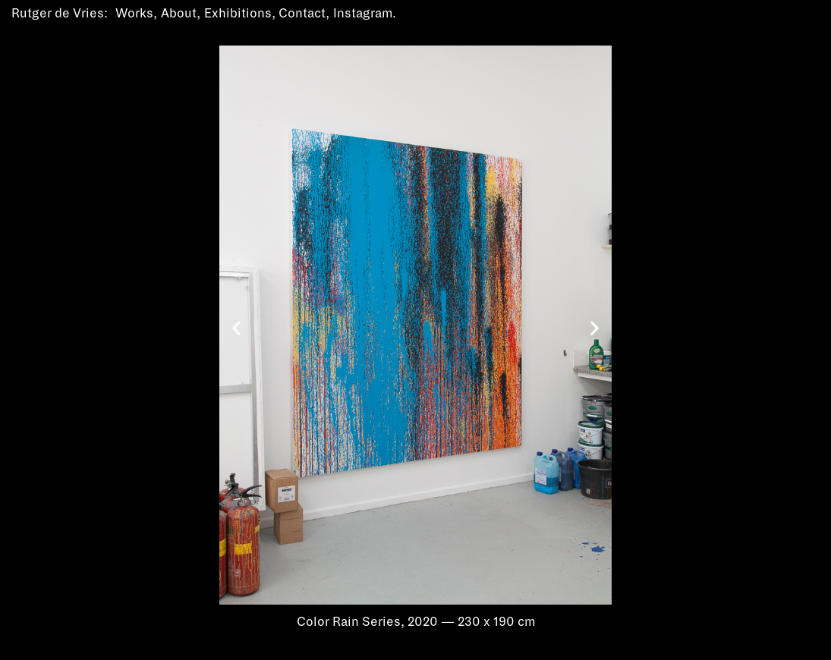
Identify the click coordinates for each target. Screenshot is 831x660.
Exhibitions (238, 13)
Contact (302, 13)
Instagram (362, 13)
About (179, 13)
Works (134, 13)
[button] (236, 328)
